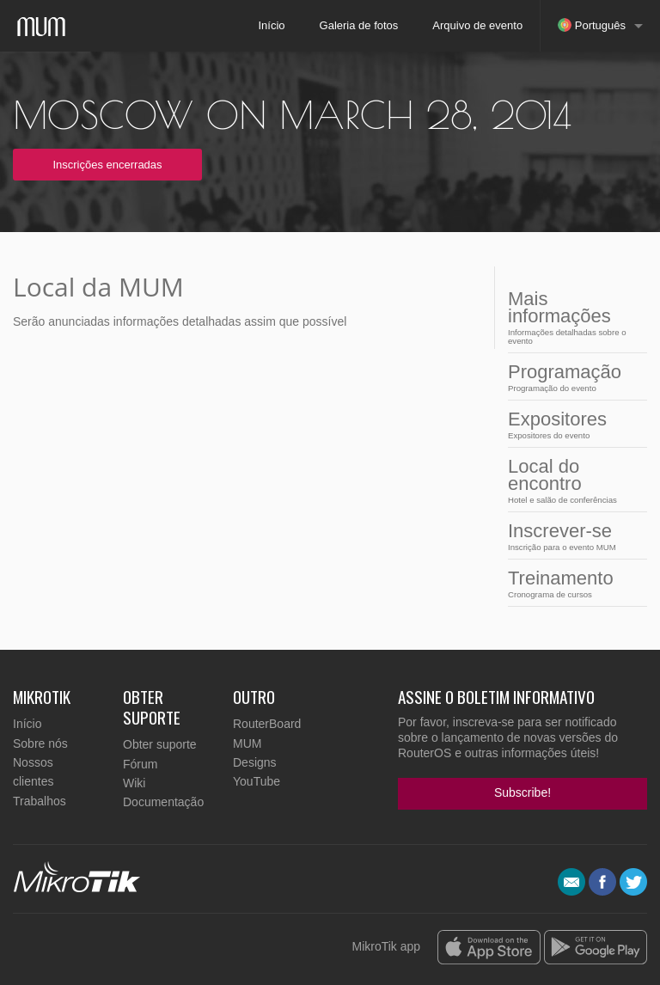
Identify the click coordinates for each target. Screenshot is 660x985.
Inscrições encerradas (107, 164)
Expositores (572, 424)
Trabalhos (39, 801)
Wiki (134, 783)
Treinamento (572, 583)
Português (592, 25)
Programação (572, 377)
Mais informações (572, 317)
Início (271, 25)
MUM (247, 743)
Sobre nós (40, 743)
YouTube (256, 781)
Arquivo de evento (477, 25)
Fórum (140, 764)
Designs (255, 762)
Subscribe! (522, 792)
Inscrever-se (572, 536)
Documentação (163, 802)
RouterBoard (267, 724)
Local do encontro (572, 480)
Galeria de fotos (359, 25)
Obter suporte (160, 744)
